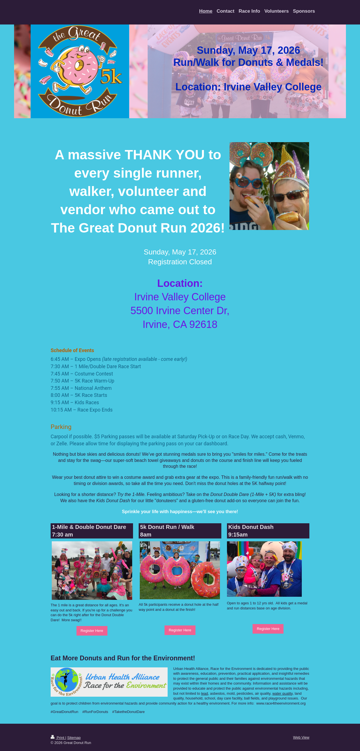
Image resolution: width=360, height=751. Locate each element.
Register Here (92, 631)
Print (58, 738)
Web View (301, 737)
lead (204, 693)
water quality (282, 693)
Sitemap (74, 738)
